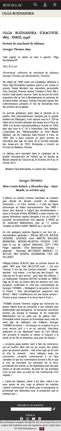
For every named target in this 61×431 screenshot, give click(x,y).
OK (42, 428)
